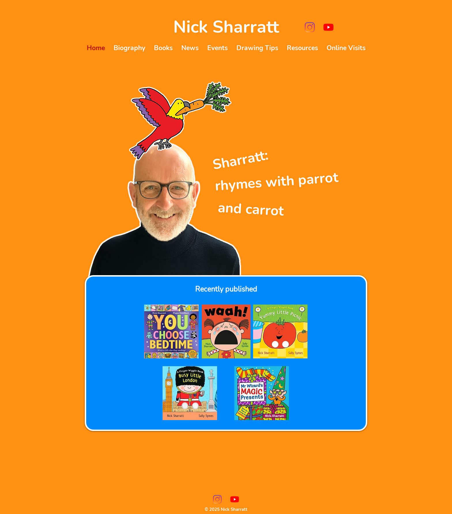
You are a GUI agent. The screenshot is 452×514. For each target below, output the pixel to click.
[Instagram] (310, 27)
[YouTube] (328, 27)
